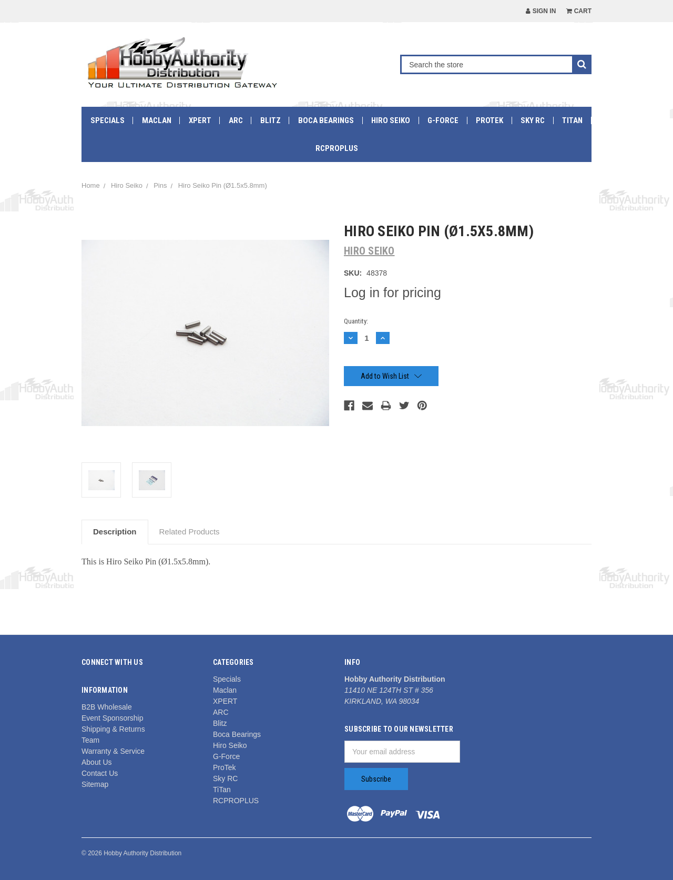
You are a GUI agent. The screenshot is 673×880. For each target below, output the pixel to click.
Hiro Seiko (390, 120)
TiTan (572, 120)
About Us (96, 762)
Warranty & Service (113, 751)
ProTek (489, 120)
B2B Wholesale (106, 707)
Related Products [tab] (189, 531)
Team (90, 740)
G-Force (442, 120)
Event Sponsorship (112, 718)
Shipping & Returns (113, 729)
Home (90, 185)
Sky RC (533, 120)
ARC (236, 120)
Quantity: (356, 321)
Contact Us (99, 773)
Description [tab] (115, 531)
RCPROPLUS (336, 148)
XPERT (200, 120)
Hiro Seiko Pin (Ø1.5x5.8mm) (222, 185)
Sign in (541, 11)
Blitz (270, 120)
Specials (107, 120)
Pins (160, 185)
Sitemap (94, 784)
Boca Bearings (326, 120)
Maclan (156, 120)
